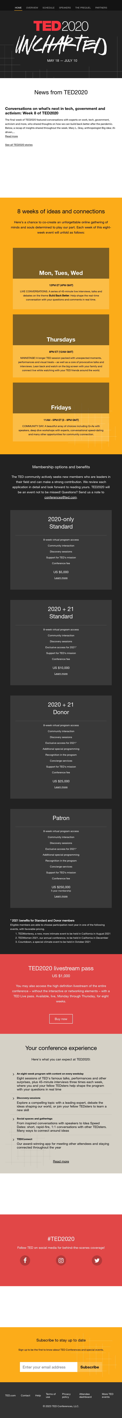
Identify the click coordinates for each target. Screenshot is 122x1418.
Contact (25, 1395)
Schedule (49, 7)
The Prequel (83, 7)
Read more (11, 136)
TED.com (10, 1395)
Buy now (61, 1019)
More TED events (107, 1395)
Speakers (65, 7)
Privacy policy (66, 1395)
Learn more (61, 577)
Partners (101, 7)
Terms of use (51, 1395)
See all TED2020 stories (19, 144)
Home (18, 7)
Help (38, 1395)
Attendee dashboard (85, 1395)
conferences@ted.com (60, 497)
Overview (32, 7)
